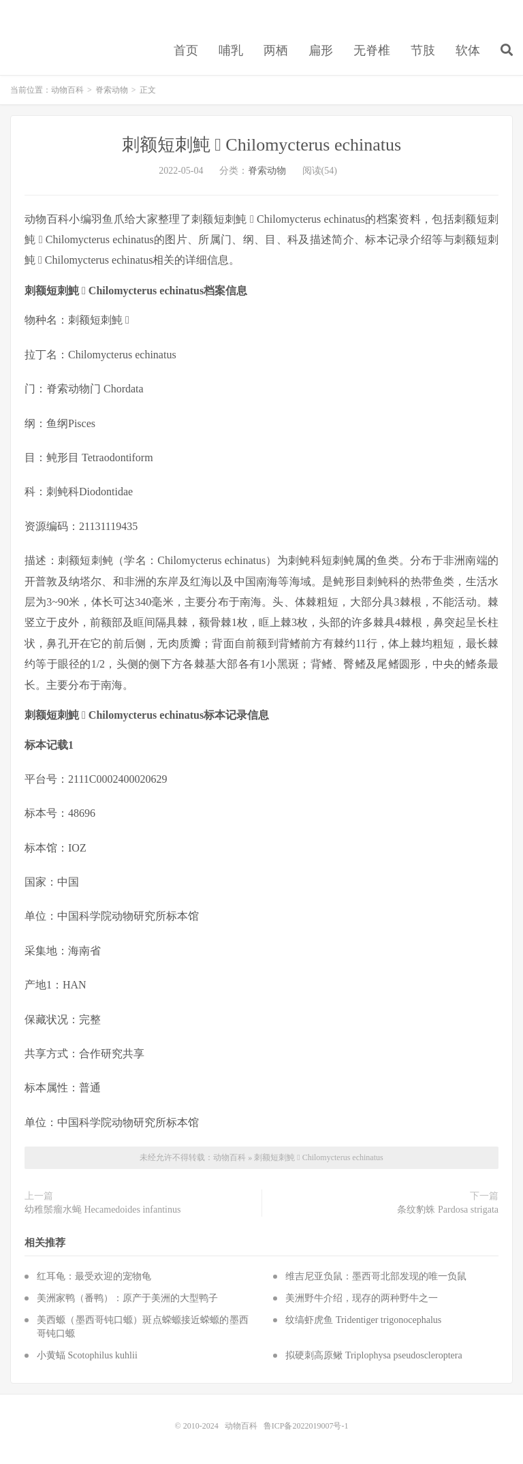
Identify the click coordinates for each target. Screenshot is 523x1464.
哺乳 (231, 50)
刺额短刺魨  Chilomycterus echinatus (261, 145)
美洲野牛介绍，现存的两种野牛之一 (361, 1298)
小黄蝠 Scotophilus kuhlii (87, 1355)
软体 (468, 50)
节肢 (423, 50)
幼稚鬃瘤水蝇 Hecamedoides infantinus (102, 1209)
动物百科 (67, 90)
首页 (186, 50)
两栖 (276, 50)
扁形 (320, 50)
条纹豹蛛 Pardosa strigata (447, 1209)
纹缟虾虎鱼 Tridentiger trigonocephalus (363, 1320)
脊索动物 (111, 90)
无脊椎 (371, 50)
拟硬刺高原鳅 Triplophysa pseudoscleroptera (373, 1355)
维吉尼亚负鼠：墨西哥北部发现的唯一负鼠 (375, 1276)
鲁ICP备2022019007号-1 (306, 1426)
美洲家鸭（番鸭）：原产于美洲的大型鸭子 (127, 1298)
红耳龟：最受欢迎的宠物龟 (94, 1276)
